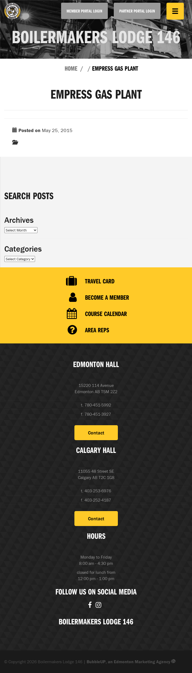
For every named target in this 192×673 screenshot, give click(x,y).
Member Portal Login (84, 11)
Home (71, 68)
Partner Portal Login (137, 11)
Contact (96, 433)
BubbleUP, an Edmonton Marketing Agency (131, 661)
